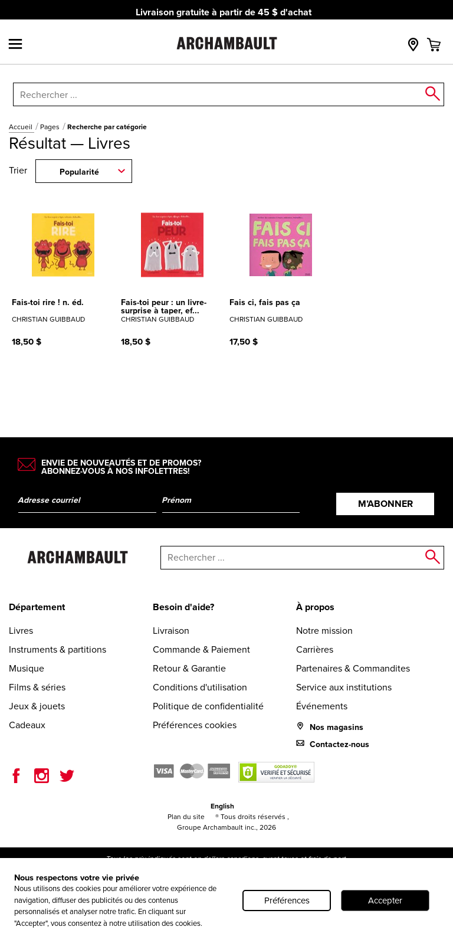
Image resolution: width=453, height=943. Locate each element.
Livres (21, 630)
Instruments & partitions (57, 649)
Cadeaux (27, 725)
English (222, 806)
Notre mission (324, 630)
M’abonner (385, 503)
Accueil (21, 127)
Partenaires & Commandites (353, 668)
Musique (26, 668)
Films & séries (37, 687)
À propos (315, 607)
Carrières (314, 649)
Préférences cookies (195, 725)
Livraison (171, 630)
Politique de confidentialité (208, 706)
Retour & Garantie (189, 668)
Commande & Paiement (201, 649)
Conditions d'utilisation (200, 687)
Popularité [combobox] (79, 172)
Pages (50, 127)
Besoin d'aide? (183, 607)
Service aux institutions (344, 687)
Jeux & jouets (37, 706)
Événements (321, 706)
